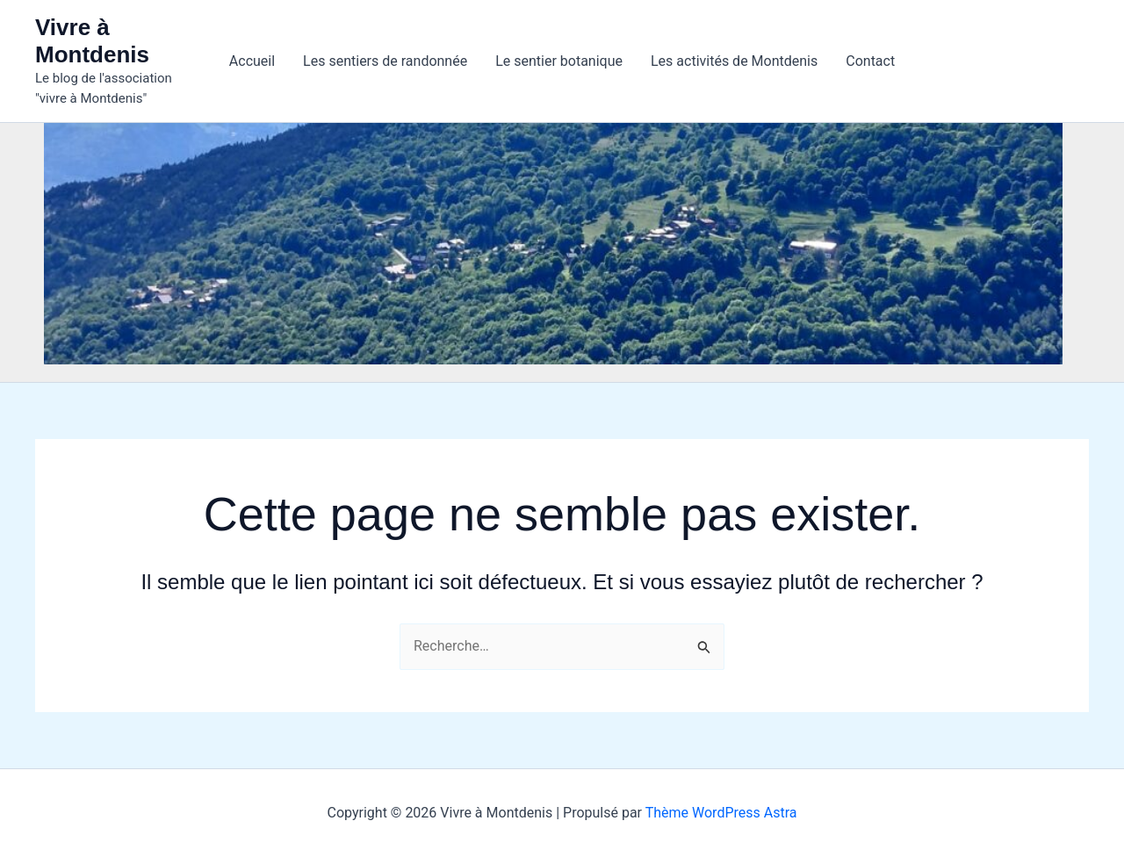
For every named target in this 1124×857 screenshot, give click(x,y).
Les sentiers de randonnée (385, 61)
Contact (870, 61)
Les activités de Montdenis (734, 61)
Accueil (252, 61)
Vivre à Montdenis (92, 41)
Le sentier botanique (559, 61)
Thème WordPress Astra (721, 812)
